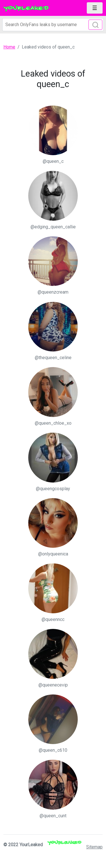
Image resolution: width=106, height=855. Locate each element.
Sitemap (94, 847)
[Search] (53, 24)
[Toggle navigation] (95, 8)
